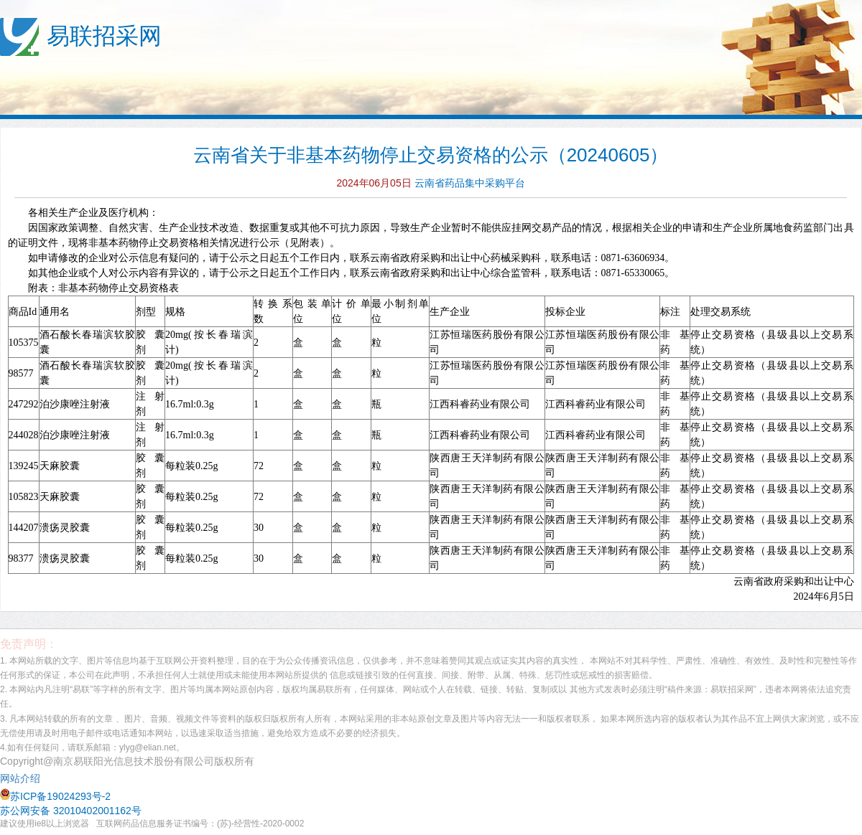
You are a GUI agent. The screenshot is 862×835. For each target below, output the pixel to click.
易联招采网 (104, 36)
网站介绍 (23, 778)
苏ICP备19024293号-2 (55, 796)
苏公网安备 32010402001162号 (71, 810)
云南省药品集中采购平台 (469, 183)
